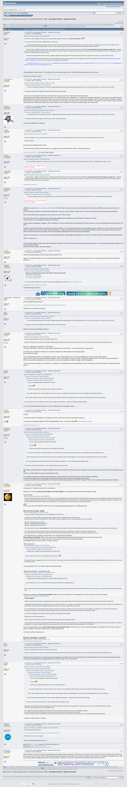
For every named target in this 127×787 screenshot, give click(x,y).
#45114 (121, 411)
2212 (29, 24)
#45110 (121, 298)
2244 (10, 25)
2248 (21, 25)
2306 (79, 26)
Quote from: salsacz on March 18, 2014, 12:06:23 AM (36, 337)
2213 (31, 24)
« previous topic (112, 770)
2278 (109, 25)
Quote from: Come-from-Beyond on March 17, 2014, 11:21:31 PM (39, 83)
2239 (107, 24)
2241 (113, 24)
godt (5, 312)
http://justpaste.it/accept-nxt (33, 274)
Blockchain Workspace (34, 747)
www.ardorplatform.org (44, 639)
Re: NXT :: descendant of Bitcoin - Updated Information (44, 32)
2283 (13, 26)
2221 (55, 24)
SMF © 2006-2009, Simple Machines (70, 784)
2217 (43, 24)
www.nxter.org (26, 641)
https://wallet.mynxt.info (30, 184)
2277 (106, 25)
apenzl (6, 410)
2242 (4, 25)
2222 (58, 24)
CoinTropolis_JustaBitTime (12, 297)
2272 (92, 25)
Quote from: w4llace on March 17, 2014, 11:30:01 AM (36, 596)
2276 (103, 25)
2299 (59, 26)
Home (7, 15)
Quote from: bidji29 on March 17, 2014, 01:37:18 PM (36, 512)
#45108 (121, 251)
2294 (45, 26)
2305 (77, 26)
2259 (54, 25)
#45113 (121, 371)
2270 (86, 25)
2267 (77, 25)
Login (20, 15)
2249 (24, 25)
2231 (84, 24)
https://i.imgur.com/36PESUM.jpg (34, 276)
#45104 (121, 131)
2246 (16, 25)
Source (53, 762)
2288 (27, 26)
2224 (63, 24)
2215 (37, 24)
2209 (20, 24)
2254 (39, 25)
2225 (66, 24)
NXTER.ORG (26, 425)
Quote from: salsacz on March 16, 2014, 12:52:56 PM (37, 270)
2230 (81, 24)
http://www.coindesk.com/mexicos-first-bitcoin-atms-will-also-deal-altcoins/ (44, 305)
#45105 (121, 156)
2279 (112, 25)
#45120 (121, 751)
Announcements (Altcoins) (35, 19)
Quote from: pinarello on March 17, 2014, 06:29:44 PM (40, 380)
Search (16, 15)
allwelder (6, 265)
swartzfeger (7, 171)
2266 (74, 25)
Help (12, 15)
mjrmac (6, 371)
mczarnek (7, 750)
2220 (52, 24)
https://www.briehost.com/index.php (38, 284)
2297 (53, 26)
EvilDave (6, 484)
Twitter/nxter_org (35, 425)
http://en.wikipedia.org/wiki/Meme (45, 208)
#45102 (121, 80)
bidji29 (6, 130)
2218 (46, 24)
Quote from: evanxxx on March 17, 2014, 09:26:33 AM (38, 576)
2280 (4, 26)
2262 (63, 25)
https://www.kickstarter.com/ (45, 63)
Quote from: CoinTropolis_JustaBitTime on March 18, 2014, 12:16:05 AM (41, 727)
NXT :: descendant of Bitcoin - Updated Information (60, 19)
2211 (26, 24)
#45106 (121, 171)
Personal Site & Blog (46, 747)
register (23, 10)
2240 (110, 24)
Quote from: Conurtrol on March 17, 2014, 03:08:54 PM (37, 496)
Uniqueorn (7, 188)
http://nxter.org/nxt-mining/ (84, 421)
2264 (68, 25)
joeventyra (7, 32)
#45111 (121, 313)
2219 (49, 24)
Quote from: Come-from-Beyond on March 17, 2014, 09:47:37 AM (39, 572)
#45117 (121, 644)
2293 (42, 26)
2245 (13, 25)
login (18, 10)
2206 (11, 24)
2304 (74, 26)
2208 (17, 24)
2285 (18, 26)
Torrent (25, 13)
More (30, 15)
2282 (10, 26)
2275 (100, 25)
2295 (48, 26)
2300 (62, 26)
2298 (56, 26)
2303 (71, 26)
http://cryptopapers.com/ (76, 281)
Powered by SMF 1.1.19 (54, 784)
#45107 (121, 189)
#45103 (121, 107)
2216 (40, 24)
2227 (72, 24)
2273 (95, 25)
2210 (23, 24)
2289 (30, 26)
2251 (30, 25)
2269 (83, 25)
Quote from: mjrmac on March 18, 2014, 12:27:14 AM (36, 432)
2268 (80, 25)
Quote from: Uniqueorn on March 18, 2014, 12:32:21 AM (37, 666)
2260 (57, 25)
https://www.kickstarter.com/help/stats (103, 63)
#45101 (121, 33)
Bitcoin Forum (7, 19)
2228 (75, 24)
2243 (7, 25)
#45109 (121, 266)
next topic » (120, 770)
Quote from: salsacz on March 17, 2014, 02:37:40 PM (36, 269)
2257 (48, 25)
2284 (16, 26)
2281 (7, 26)
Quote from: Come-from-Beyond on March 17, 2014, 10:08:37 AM (40, 547)
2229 (78, 24)
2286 (21, 26)
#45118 (121, 663)
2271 (89, 25)
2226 (69, 24)
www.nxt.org (35, 639)
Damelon (6, 724)
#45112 (121, 334)
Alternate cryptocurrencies (19, 19)
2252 (33, 25)
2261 (60, 25)
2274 (98, 25)
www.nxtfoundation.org (36, 641)
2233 (90, 24)
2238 (104, 24)
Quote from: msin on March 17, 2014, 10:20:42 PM (37, 376)
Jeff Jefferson (8, 79)
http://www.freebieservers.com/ (30, 152)
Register (25, 15)
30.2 (22, 13)
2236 (98, 24)
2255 (42, 25)
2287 (24, 26)
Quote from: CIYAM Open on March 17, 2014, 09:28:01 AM (38, 574)
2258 (51, 25)
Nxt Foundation (34, 744)
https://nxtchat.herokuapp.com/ (38, 745)
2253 (36, 25)
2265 (71, 25)
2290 (33, 26)
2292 (39, 26)
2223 (61, 24)
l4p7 (5, 643)
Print (121, 26)
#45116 (121, 484)
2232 (87, 24)
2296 (50, 26)
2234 (92, 24)
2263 (66, 25)
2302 (68, 26)
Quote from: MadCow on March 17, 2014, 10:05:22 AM (39, 549)
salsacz (6, 155)
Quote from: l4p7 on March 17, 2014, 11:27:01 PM (35, 134)
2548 (84, 26)
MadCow (6, 106)
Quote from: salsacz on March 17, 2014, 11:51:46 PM (36, 192)
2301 (65, 26)
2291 (36, 26)
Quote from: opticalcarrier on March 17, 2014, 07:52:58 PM (40, 378)
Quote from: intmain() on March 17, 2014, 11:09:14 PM (36, 36)
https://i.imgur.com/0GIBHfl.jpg (33, 277)
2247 (18, 25)
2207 (14, 24)
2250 (27, 25)
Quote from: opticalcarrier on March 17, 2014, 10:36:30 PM (37, 374)
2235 (95, 24)
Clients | (50, 762)
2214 (34, 24)
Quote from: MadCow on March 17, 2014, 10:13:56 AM (36, 545)
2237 (101, 24)
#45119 (121, 724)
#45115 (121, 429)
